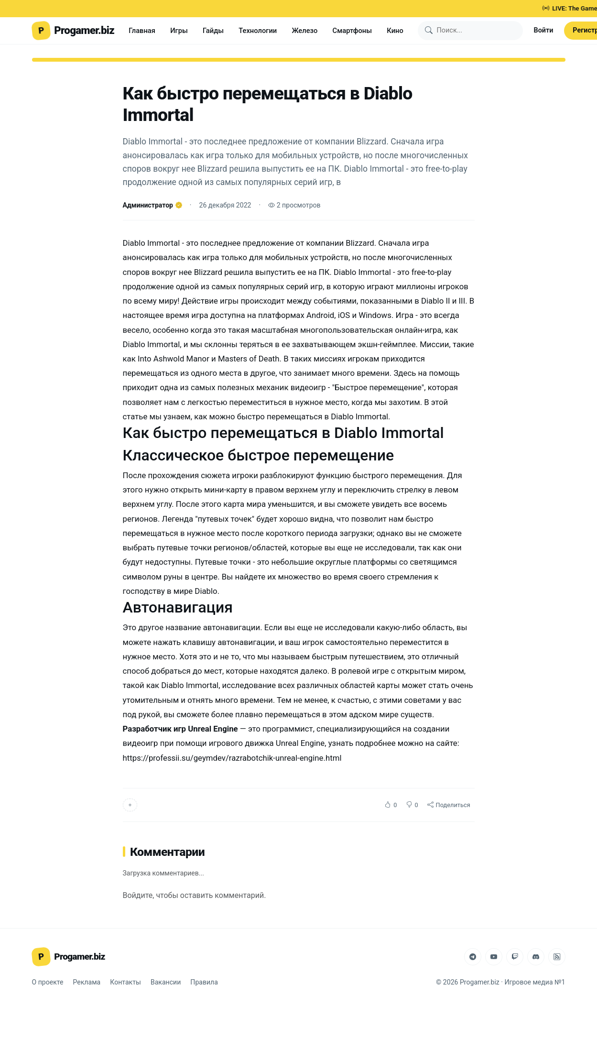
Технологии (258, 30)
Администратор (152, 205)
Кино (395, 30)
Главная (142, 30)
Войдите (138, 895)
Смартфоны (352, 30)
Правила (204, 982)
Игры (179, 30)
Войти (544, 30)
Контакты (125, 982)
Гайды (213, 30)
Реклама (87, 982)
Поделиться (448, 804)
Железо (304, 30)
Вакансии (166, 982)
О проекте (48, 982)
